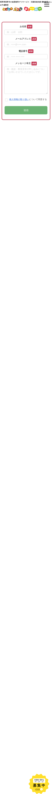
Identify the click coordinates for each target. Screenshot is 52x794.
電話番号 (23, 51)
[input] (26, 778)
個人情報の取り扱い (19, 105)
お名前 (23, 26)
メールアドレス (23, 39)
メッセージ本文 (23, 63)
